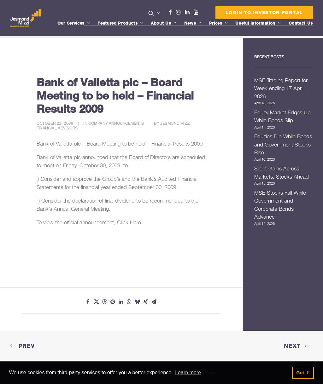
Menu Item (204, 14)
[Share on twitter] (96, 302)
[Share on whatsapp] (129, 302)
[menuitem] (154, 14)
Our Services (73, 23)
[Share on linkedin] (121, 302)
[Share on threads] (104, 302)
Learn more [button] (188, 372)
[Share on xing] (145, 302)
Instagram (180, 12)
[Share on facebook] (88, 302)
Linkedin (189, 12)
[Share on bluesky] (137, 302)
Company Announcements (116, 123)
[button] (154, 13)
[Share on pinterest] (112, 302)
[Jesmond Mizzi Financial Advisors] (25, 18)
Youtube (197, 12)
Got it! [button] (302, 372)
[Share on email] (153, 302)
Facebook (173, 12)
